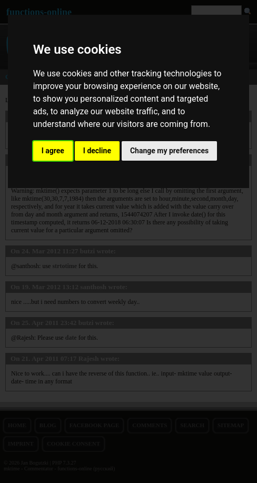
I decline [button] (97, 150)
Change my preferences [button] (169, 150)
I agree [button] (53, 150)
